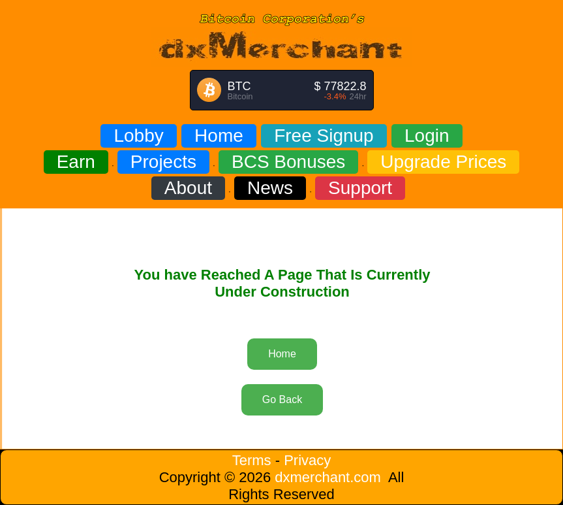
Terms (251, 460)
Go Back (282, 399)
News (270, 188)
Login (426, 135)
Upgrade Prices (443, 162)
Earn (76, 162)
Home (218, 135)
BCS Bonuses (288, 162)
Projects (163, 162)
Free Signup (324, 135)
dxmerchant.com (328, 477)
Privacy (307, 460)
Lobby (138, 135)
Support (360, 188)
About (188, 188)
